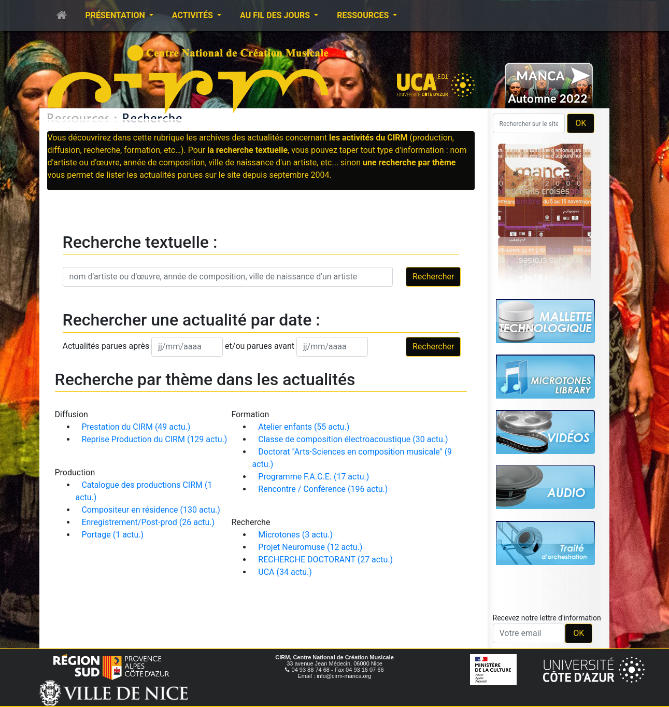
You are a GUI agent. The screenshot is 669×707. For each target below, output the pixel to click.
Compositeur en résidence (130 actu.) (150, 510)
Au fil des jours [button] (276, 15)
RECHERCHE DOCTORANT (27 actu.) (325, 559)
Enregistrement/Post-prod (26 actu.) (148, 522)
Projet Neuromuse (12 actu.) (310, 547)
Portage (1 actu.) (112, 535)
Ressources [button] (364, 15)
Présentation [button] (116, 15)
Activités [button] (193, 15)
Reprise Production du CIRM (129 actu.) (154, 439)
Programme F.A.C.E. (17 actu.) (313, 477)
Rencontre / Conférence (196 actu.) (323, 489)
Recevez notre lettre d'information (547, 618)
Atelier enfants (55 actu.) (303, 427)
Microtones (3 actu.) (295, 535)
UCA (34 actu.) (285, 572)
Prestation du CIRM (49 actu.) (135, 427)
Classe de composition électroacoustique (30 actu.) (353, 439)
